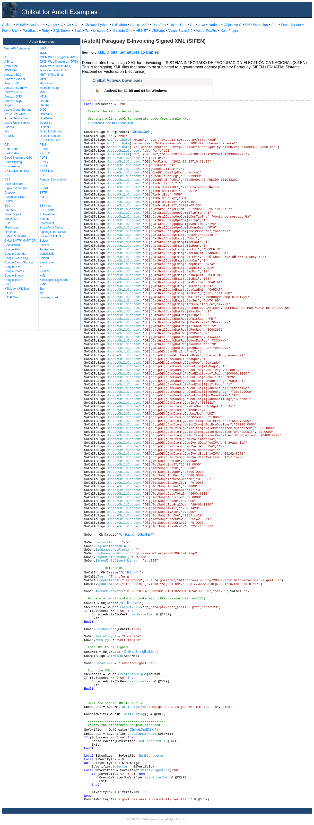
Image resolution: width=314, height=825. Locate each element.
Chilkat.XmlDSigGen (135, 534)
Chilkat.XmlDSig (142, 729)
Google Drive (12, 267)
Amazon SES (13, 92)
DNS (7, 175)
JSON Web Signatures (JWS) (59, 61)
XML (43, 275)
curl (42, 293)
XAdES (44, 271)
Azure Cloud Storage (17, 109)
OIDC (43, 109)
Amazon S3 (11, 83)
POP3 (43, 157)
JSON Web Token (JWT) (55, 66)
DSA (7, 179)
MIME (43, 79)
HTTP (8, 293)
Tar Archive (47, 249)
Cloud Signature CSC (18, 157)
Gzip (7, 284)
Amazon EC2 (13, 74)
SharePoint (47, 223)
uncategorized (49, 297)
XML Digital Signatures (54, 280)
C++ (78, 25)
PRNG (44, 162)
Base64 (9, 127)
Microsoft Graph (50, 88)
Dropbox (9, 192)
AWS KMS (11, 66)
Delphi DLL (177, 25)
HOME (21, 25)
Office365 (46, 114)
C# (69, 25)
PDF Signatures (50, 140)
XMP (43, 284)
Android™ (37, 25)
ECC (7, 205)
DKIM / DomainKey (16, 170)
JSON (43, 53)
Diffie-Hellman (13, 184)
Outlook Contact (50, 136)
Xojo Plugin (229, 31)
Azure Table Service (17, 122)
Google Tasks (13, 280)
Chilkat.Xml (140, 132)
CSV (7, 144)
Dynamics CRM (14, 197)
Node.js (214, 25)
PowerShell (10, 31)
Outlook (45, 127)
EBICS (8, 201)
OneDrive (46, 118)
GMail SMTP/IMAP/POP (20, 240)
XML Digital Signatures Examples (128, 52)
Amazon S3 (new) (15, 88)
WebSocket (47, 262)
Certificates (11, 153)
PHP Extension (256, 25)
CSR (7, 140)
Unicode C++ (122, 31)
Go (192, 25)
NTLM (44, 96)
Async (8, 105)
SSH (43, 201)
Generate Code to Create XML (111, 123)
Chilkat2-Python (97, 25)
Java (201, 25)
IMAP (43, 48)
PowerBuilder (291, 25)
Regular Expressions (53, 179)
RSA (43, 175)
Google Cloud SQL (16, 258)
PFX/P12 (45, 149)
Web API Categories (17, 48)
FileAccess (11, 227)
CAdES (9, 136)
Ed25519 (10, 210)
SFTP (43, 192)
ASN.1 (8, 61)
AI (5, 57)
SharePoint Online (51, 227)
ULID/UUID (47, 253)
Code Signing (13, 162)
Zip (42, 288)
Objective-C (232, 25)
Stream (44, 245)
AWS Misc (11, 70)
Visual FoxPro (206, 31)
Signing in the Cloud (53, 232)
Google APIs (12, 249)
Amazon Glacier (14, 79)
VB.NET (142, 31)
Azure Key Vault (14, 114)
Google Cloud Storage (18, 262)
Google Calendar (15, 253)
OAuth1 (45, 101)
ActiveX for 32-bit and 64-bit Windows (135, 91)
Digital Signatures (15, 188)
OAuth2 (45, 105)
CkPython (119, 25)
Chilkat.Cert (131, 603)
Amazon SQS (13, 101)
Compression (13, 166)
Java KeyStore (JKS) (53, 70)
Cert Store (11, 149)
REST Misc (47, 170)
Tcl (87, 31)
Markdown (46, 83)
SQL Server (62, 31)
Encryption (11, 219)
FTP (7, 223)
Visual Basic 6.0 (180, 31)
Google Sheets (14, 275)
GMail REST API (15, 236)
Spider (44, 240)
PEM (43, 144)
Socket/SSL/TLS (50, 236)
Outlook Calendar (51, 131)
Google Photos (14, 271)
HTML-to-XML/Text (16, 288)
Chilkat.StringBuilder (139, 651)
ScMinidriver (48, 214)
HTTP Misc (11, 297)
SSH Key (46, 205)
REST (43, 166)
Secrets (45, 219)
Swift (78, 31)
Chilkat (7, 25)
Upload (44, 258)
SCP (43, 184)
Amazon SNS (13, 96)
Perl (274, 25)
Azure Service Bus (16, 118)
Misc (43, 92)
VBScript (158, 31)
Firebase (10, 232)
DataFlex (159, 25)
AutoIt (52, 25)
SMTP (44, 197)
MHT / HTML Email (52, 74)
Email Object (12, 214)
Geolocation (12, 245)
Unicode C (101, 31)
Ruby (46, 31)
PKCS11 (45, 153)
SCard (44, 188)
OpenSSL (46, 122)
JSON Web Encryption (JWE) (59, 57)
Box (6, 131)
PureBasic (30, 31)
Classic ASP (139, 25)
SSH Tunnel (47, 210)
